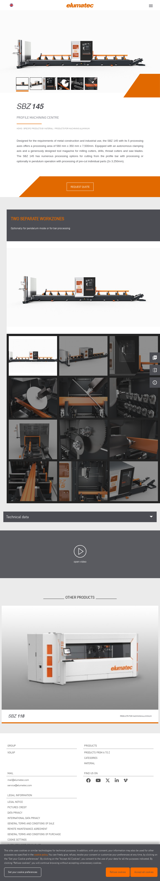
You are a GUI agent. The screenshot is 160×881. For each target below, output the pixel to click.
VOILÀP (11, 752)
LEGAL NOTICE (15, 802)
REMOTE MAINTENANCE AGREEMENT (27, 828)
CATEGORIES (91, 758)
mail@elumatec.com (18, 780)
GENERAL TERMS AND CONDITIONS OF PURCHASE (34, 834)
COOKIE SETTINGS (17, 839)
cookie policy (41, 854)
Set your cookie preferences (22, 872)
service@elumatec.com (20, 785)
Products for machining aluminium (72, 128)
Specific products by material (38, 128)
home (19, 128)
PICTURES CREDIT (17, 807)
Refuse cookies (118, 872)
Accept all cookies (144, 872)
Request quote (80, 186)
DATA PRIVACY (15, 812)
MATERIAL (89, 763)
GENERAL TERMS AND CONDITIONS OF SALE (31, 823)
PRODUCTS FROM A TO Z (97, 752)
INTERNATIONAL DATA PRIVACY (24, 818)
